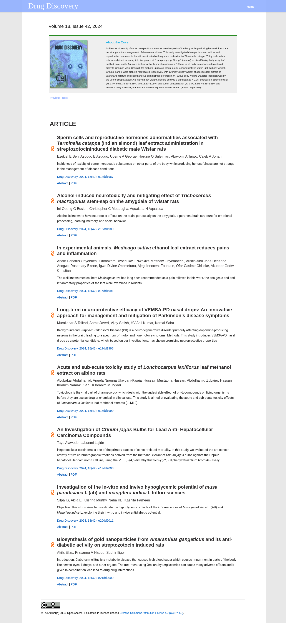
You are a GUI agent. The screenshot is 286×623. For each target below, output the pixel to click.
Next (65, 97)
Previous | (56, 97)
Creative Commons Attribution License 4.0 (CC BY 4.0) (151, 613)
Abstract (62, 183)
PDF (74, 183)
